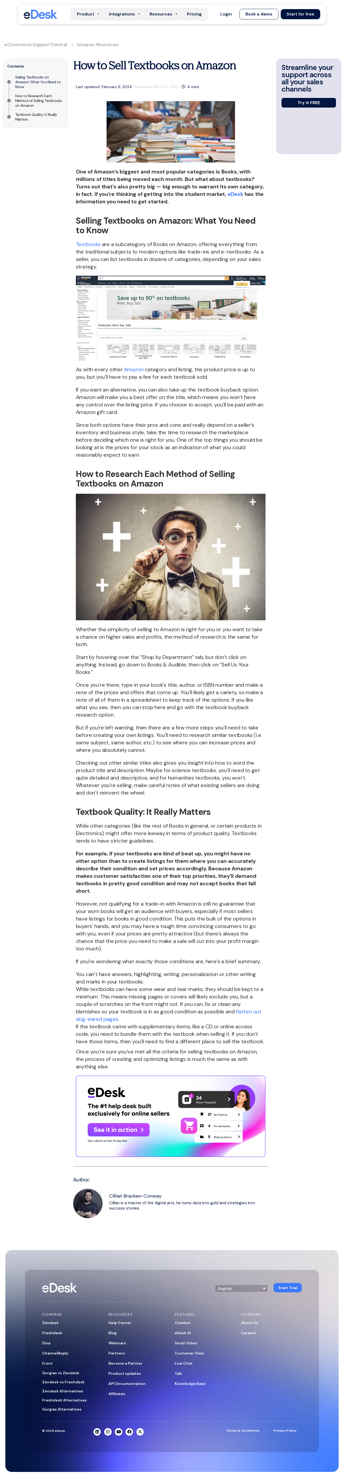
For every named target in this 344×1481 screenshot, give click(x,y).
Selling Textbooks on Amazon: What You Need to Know (38, 82)
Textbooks (88, 244)
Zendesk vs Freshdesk (63, 1382)
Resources (107, 44)
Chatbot (183, 1322)
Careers (248, 1332)
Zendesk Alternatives (62, 1391)
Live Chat (184, 1363)
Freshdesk (52, 1332)
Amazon (85, 44)
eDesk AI (183, 1332)
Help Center (119, 1322)
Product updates (124, 1373)
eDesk (235, 194)
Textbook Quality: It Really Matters (36, 117)
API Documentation (127, 1383)
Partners (116, 1353)
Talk (178, 1373)
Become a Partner (125, 1363)
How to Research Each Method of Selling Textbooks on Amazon (38, 100)
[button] (225, 14)
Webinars (117, 1343)
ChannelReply (55, 1353)
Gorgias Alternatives (61, 1409)
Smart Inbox (186, 1343)
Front (47, 1363)
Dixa (46, 1343)
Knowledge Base (190, 1383)
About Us (249, 1322)
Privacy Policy (284, 1431)
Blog (112, 1332)
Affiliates (116, 1393)
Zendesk (50, 1322)
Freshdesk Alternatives (64, 1400)
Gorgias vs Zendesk (60, 1373)
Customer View (189, 1353)
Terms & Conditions (242, 1431)
